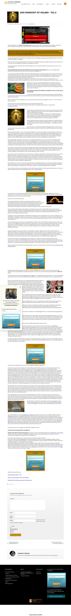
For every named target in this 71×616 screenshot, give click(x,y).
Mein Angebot (40, 4)
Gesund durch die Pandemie (11, 580)
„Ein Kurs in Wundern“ (25, 575)
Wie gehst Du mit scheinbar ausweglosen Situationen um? (20, 480)
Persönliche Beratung (9, 572)
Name (11, 512)
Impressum (38, 572)
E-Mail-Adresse (11, 517)
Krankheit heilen (11, 484)
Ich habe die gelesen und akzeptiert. (12, 529)
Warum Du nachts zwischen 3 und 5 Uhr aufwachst (18, 477)
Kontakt (53, 4)
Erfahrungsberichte (9, 583)
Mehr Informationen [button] (35, 34)
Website (11, 520)
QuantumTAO (60, 432)
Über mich (59, 4)
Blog (34, 4)
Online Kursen (11, 416)
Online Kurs (26, 275)
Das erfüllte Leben (26, 4)
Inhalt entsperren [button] (36, 36)
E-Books (6, 582)
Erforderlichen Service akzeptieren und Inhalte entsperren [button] (35, 39)
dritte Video (34, 446)
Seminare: (7, 573)
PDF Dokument (24, 238)
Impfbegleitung (8, 578)
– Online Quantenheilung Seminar (12, 577)
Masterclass (23, 439)
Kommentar (12, 498)
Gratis (47, 4)
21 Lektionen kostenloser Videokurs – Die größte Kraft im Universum (27, 573)
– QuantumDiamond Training (11, 575)
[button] (20, 287)
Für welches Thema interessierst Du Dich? (9, 309)
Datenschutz (38, 573)
